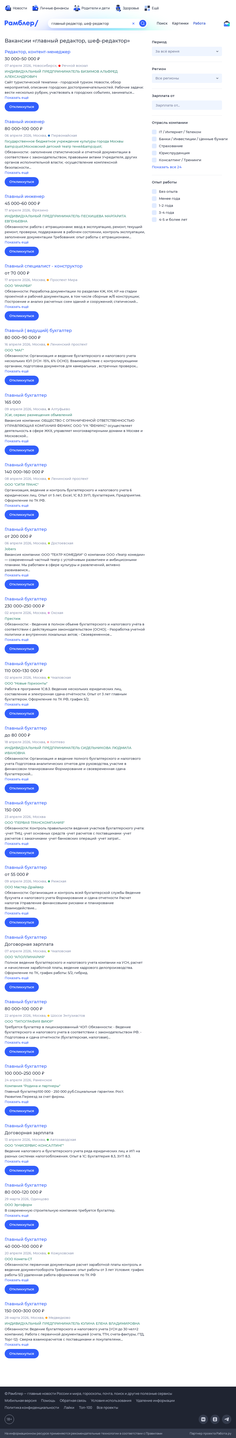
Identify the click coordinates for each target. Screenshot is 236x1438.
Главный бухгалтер (26, 395)
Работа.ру (223, 1433)
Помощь (48, 1400)
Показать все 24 (167, 167)
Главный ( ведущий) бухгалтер (38, 330)
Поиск (162, 23)
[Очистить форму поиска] (133, 23)
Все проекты (107, 1407)
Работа (199, 23)
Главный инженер (24, 121)
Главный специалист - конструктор (43, 266)
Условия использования (111, 1400)
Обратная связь (73, 1400)
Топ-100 (85, 1407)
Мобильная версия (20, 1400)
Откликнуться (21, 107)
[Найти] (142, 23)
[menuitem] (16, 8)
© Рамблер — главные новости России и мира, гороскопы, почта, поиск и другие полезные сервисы (88, 1393)
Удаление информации (155, 1400)
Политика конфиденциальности (32, 1407)
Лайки (69, 1407)
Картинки (180, 23)
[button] (75, 90)
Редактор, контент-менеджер (37, 51)
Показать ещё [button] (17, 98)
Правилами (154, 1433)
